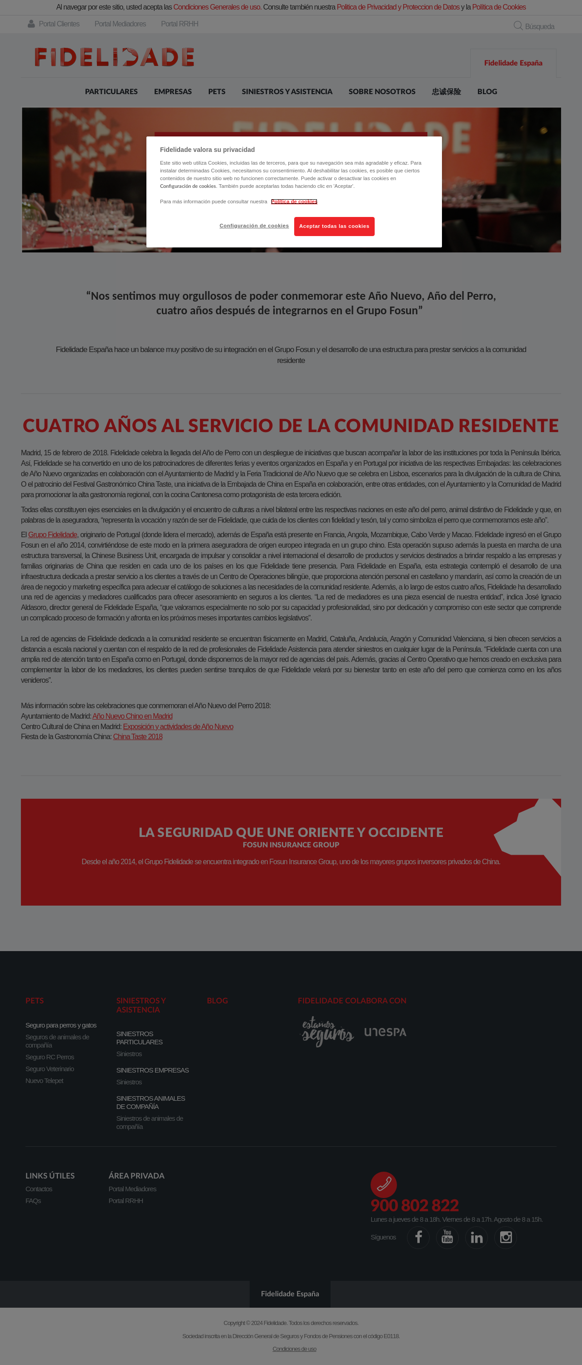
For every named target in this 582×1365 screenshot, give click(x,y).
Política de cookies (294, 201)
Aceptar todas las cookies (334, 226)
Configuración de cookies (254, 225)
